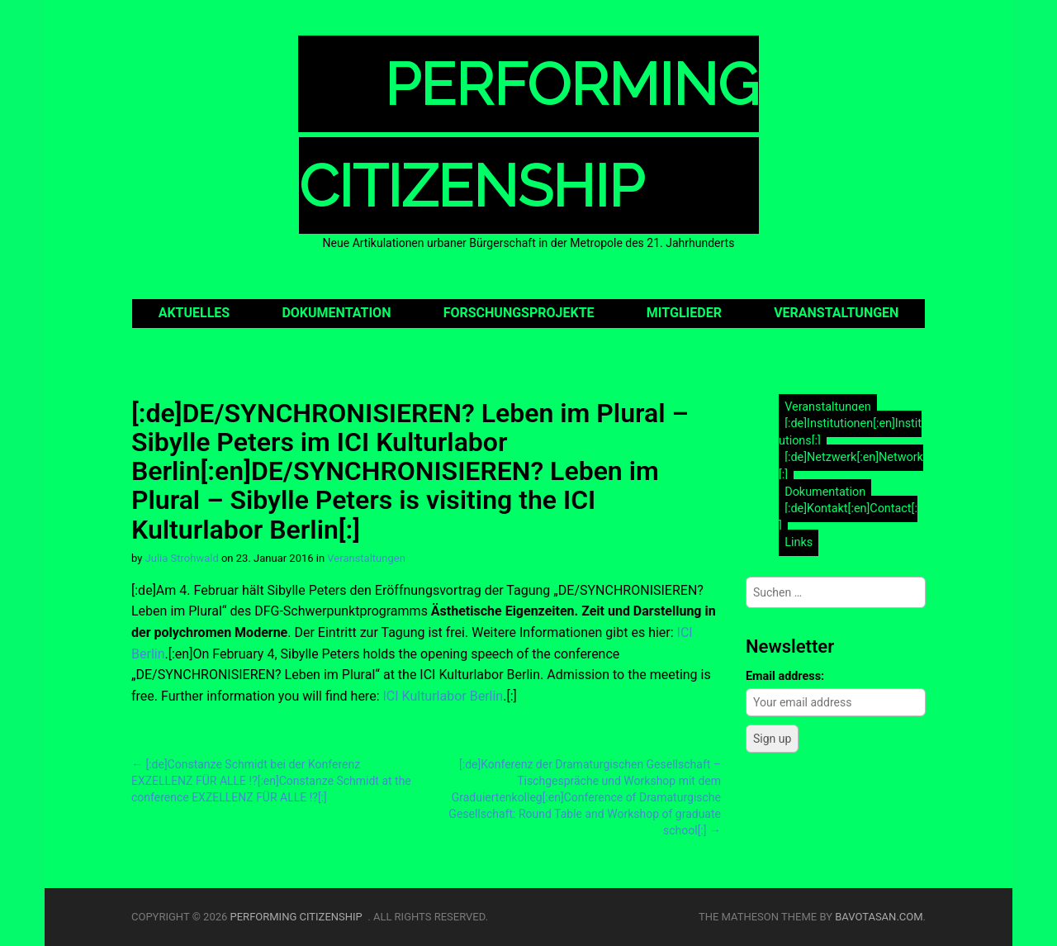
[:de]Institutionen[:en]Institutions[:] (850, 432)
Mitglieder (684, 313)
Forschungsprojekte (519, 313)
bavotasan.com (878, 916)
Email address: (785, 676)
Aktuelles (194, 313)
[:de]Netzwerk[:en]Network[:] (851, 467)
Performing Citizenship (299, 916)
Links (798, 542)
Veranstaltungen (836, 313)
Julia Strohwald (182, 558)
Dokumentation (336, 313)
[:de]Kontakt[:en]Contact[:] (848, 517)
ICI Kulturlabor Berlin (442, 696)
